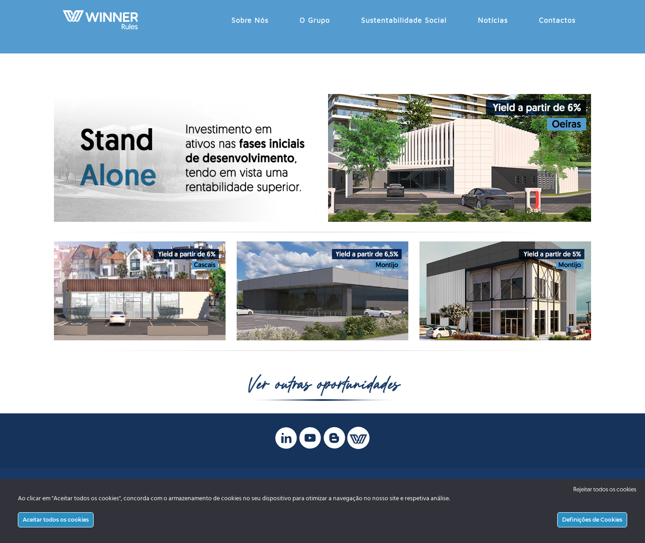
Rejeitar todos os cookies (604, 490)
